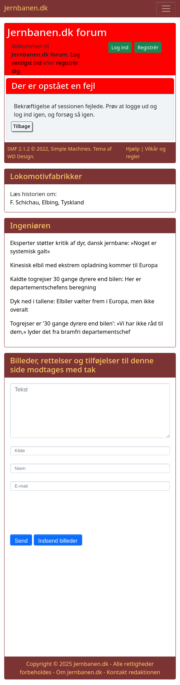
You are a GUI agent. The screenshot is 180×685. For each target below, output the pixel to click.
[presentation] (63, 512)
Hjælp (133, 148)
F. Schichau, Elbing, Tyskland (47, 202)
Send (21, 541)
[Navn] (90, 468)
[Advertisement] (90, 602)
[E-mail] (90, 486)
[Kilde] (90, 451)
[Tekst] (90, 410)
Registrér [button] (148, 47)
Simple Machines (71, 148)
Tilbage (21, 126)
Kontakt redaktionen (133, 672)
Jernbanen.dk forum (57, 32)
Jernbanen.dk (26, 7)
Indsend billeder (58, 541)
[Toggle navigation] (166, 9)
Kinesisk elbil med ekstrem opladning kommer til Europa (84, 265)
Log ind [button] (119, 47)
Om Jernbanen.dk (79, 672)
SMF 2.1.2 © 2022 (27, 148)
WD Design (20, 156)
